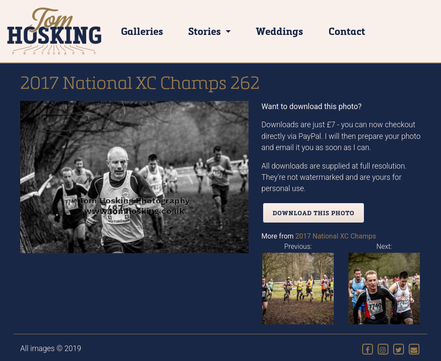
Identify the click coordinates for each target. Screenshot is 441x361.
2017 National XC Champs (335, 236)
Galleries (142, 31)
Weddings (279, 31)
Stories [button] (205, 31)
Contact (347, 31)
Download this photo (313, 213)
